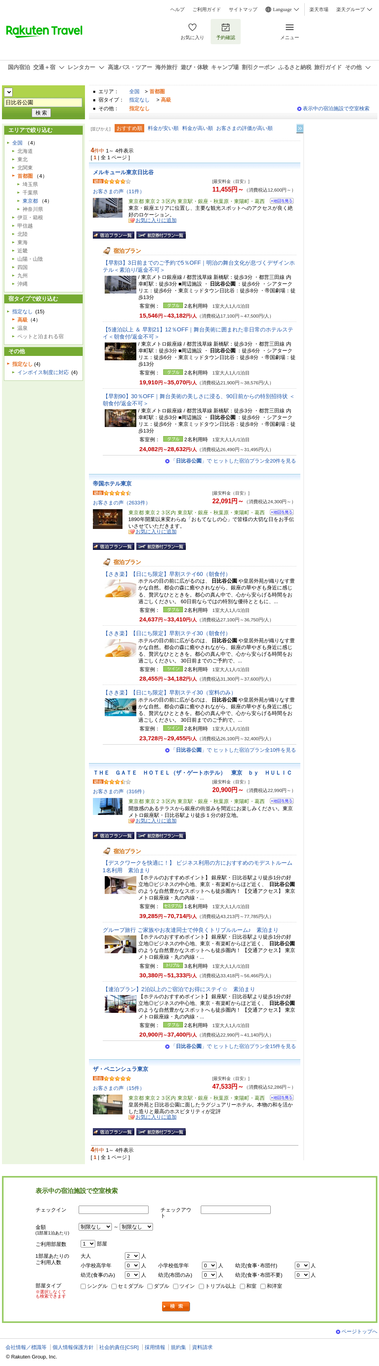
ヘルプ (177, 9)
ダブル (161, 1286)
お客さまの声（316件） (120, 791)
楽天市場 (318, 9)
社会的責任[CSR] (119, 1347)
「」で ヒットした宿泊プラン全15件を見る (233, 1046)
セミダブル (130, 1286)
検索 (176, 1306)
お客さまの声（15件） (119, 1088)
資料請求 (202, 1347)
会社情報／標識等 (26, 1347)
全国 (134, 91)
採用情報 (155, 1347)
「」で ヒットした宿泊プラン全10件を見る (233, 750)
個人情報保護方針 (73, 1347)
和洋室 (274, 1286)
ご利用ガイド (206, 9)
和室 (251, 1286)
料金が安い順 (163, 128)
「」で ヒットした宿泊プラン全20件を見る (233, 461)
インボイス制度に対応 (43, 372)
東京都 (30, 201)
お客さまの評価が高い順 (244, 128)
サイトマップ (243, 9)
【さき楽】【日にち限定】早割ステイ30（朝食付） (167, 633)
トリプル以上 (220, 1286)
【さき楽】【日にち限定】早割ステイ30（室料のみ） (169, 692)
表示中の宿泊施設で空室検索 (336, 108)
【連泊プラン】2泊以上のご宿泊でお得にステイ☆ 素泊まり (179, 989)
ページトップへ (359, 1331)
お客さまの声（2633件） (122, 503)
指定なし (139, 100)
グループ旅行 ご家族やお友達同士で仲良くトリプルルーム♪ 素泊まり (191, 930)
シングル (97, 1286)
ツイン (187, 1286)
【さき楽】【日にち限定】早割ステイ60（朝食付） (167, 574)
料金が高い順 (197, 128)
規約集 (178, 1347)
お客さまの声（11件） (119, 191)
